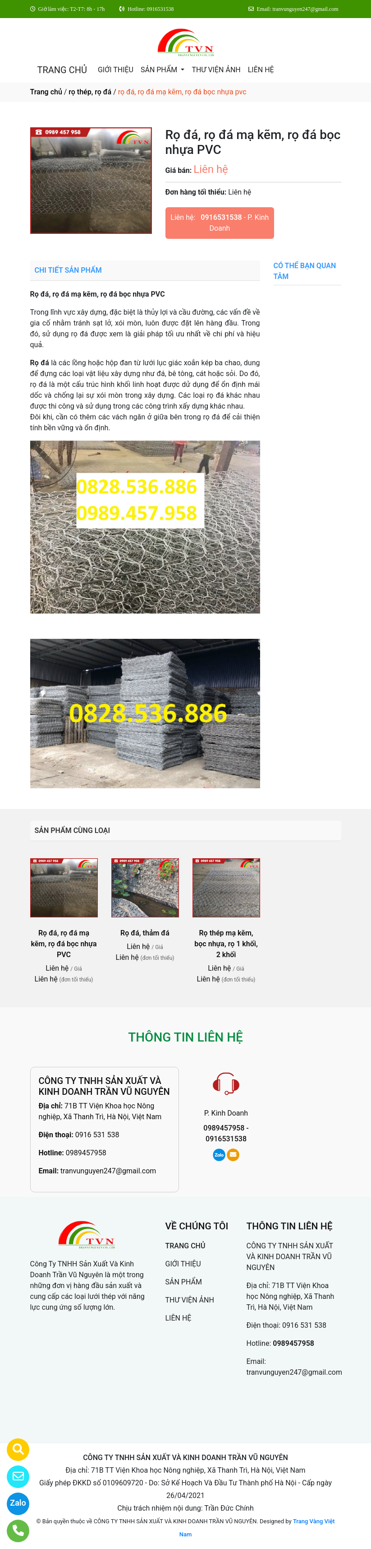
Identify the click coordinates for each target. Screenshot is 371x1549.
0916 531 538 (97, 1134)
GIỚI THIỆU (115, 69)
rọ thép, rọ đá (90, 92)
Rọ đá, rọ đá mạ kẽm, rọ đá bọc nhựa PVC (63, 944)
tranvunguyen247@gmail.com (108, 1171)
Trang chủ (46, 92)
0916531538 (221, 217)
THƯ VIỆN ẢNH (216, 69)
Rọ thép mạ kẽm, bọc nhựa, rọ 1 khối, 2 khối (225, 944)
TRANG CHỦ (62, 70)
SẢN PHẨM (160, 69)
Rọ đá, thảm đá (144, 933)
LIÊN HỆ (261, 69)
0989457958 (86, 1153)
